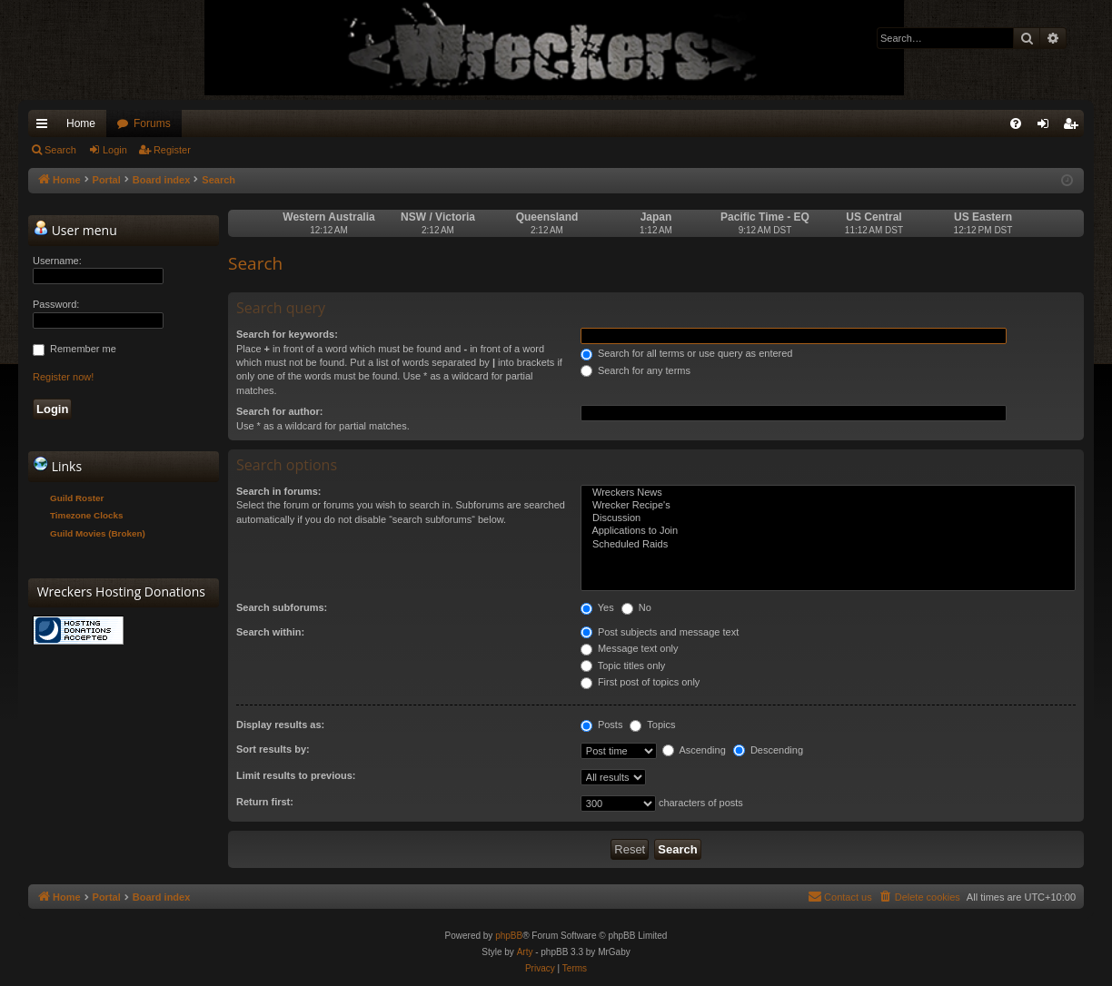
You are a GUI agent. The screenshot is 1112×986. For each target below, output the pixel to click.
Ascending (694, 749)
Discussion (828, 518)
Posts (602, 724)
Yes (597, 607)
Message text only (630, 648)
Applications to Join (828, 531)
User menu (75, 230)
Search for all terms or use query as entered (687, 353)
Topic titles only (623, 665)
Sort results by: (273, 749)
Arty (525, 952)
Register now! (63, 376)
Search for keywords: (287, 334)
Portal (107, 179)
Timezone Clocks (87, 515)
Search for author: (279, 411)
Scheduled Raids (828, 544)
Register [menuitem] (1074, 127)
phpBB (508, 936)
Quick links (45, 127)
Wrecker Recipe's (828, 505)
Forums (152, 123)
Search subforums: (281, 607)
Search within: (270, 631)
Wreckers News (828, 493)
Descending (768, 749)
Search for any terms (635, 370)
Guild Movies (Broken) (97, 533)
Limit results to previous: (295, 775)
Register (172, 149)
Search (60, 149)
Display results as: (280, 724)
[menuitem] (1015, 123)
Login (115, 149)
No (636, 607)
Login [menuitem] (1047, 127)
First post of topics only (640, 681)
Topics (652, 724)
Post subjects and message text (660, 631)
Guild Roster (77, 498)
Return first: (264, 801)
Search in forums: (279, 491)
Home (80, 123)
